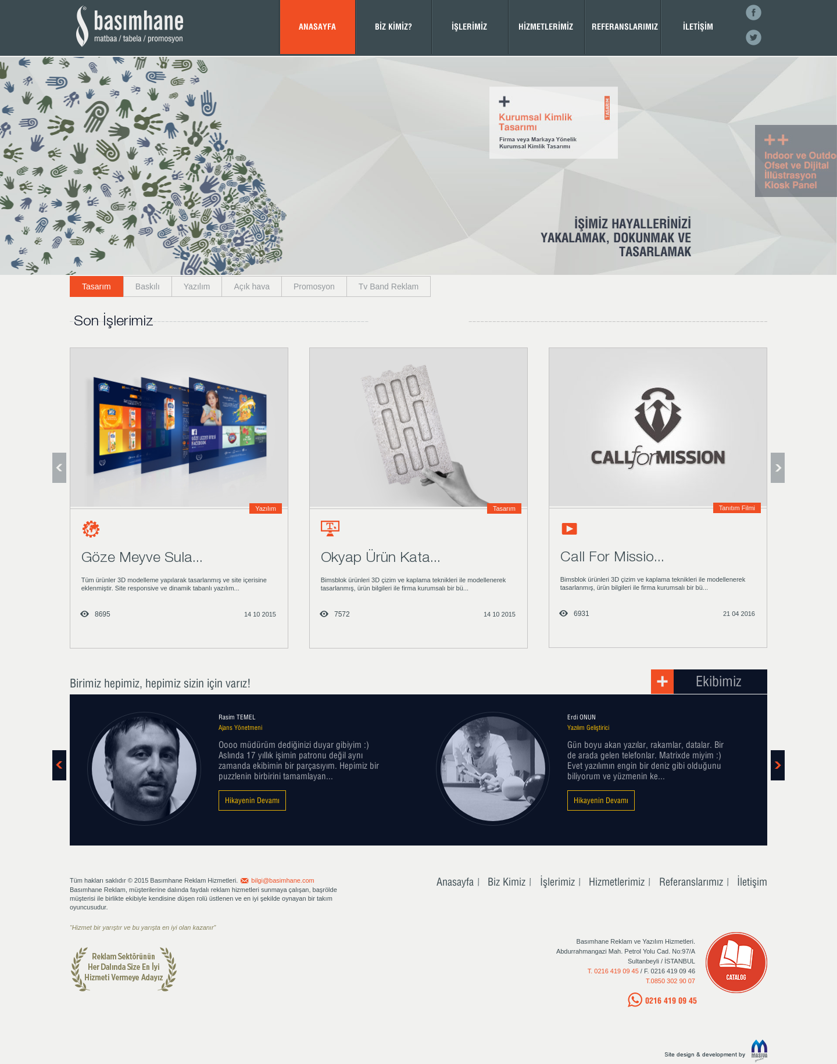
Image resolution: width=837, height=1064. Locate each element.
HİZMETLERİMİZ (545, 26)
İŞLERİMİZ (469, 26)
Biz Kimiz (506, 881)
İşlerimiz (557, 881)
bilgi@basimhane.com (282, 880)
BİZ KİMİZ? (393, 26)
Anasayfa (455, 881)
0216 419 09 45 (671, 1000)
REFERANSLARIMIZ (625, 26)
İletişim (752, 881)
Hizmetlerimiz (617, 881)
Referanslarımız (691, 881)
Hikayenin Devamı (252, 800)
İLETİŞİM (698, 26)
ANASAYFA (317, 26)
